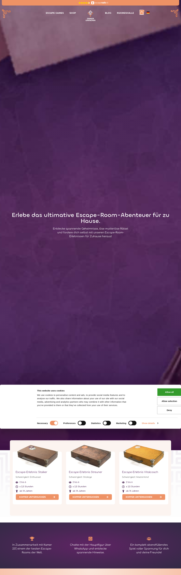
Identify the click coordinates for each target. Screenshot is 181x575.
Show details (148, 569)
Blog (108, 12)
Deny (157, 556)
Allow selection (157, 547)
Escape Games (55, 12)
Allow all (157, 538)
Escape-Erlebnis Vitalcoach (140, 472)
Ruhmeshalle (125, 12)
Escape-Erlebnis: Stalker (31, 472)
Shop (72, 12)
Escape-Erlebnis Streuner (85, 472)
